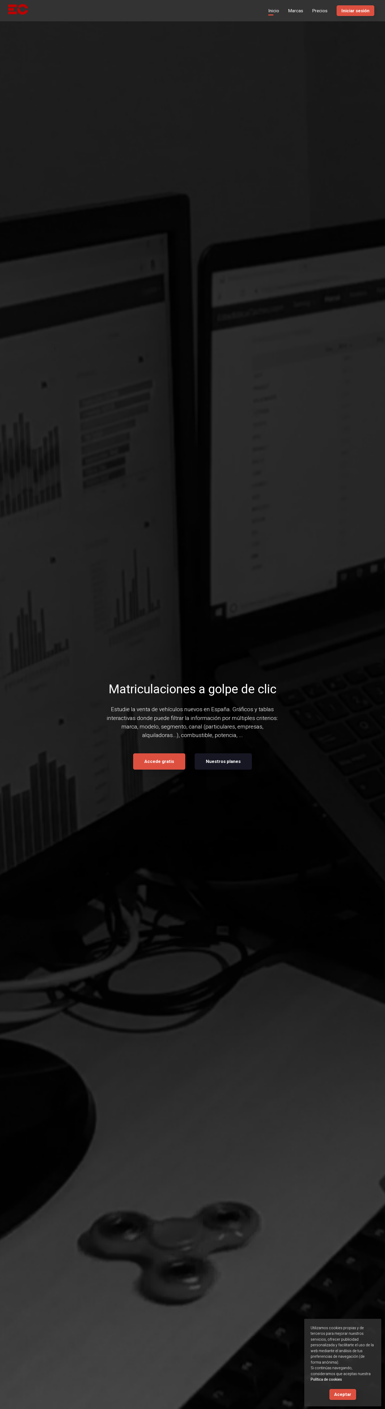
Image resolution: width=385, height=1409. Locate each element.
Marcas (295, 11)
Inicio (273, 11)
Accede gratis (159, 761)
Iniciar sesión (355, 10)
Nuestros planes (223, 761)
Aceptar (343, 1394)
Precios (320, 11)
